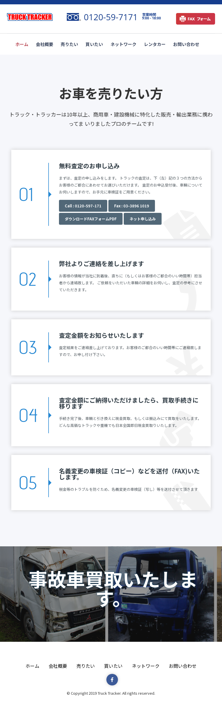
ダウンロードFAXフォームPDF (91, 219)
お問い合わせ (186, 44)
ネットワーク (123, 44)
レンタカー (155, 44)
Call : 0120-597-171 (83, 206)
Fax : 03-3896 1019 (131, 206)
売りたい (69, 44)
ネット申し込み (143, 219)
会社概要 (44, 44)
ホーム (21, 44)
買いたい (94, 44)
